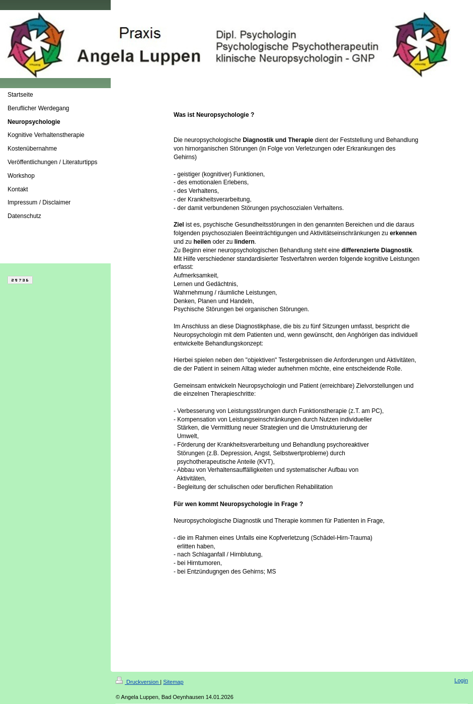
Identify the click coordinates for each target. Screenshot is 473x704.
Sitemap (173, 682)
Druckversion (138, 682)
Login (461, 680)
